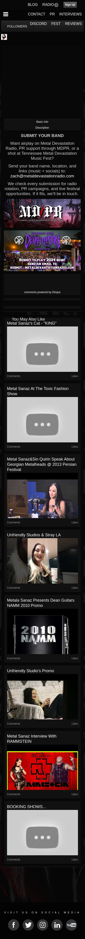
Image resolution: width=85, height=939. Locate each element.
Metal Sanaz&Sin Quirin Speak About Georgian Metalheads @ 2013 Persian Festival (41, 464)
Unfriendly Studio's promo (30, 671)
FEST (56, 24)
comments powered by (42, 292)
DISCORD (38, 24)
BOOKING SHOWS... (26, 806)
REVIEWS (73, 24)
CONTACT (36, 14)
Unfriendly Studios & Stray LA (34, 535)
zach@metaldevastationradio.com (42, 176)
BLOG (33, 5)
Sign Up (70, 4)
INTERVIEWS (70, 14)
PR (52, 14)
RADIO (48, 5)
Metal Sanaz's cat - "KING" (31, 323)
